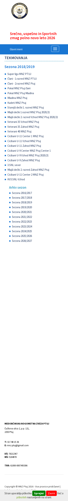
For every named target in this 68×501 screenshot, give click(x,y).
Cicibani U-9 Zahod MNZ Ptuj (23, 160)
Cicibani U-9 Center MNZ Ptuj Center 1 (29, 150)
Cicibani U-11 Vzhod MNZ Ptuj (24, 141)
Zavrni (51, 493)
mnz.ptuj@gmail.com (18, 445)
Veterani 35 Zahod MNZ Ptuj (23, 126)
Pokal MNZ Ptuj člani (18, 88)
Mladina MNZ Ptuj (17, 98)
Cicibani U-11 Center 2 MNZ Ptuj (25, 174)
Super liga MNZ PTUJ (19, 74)
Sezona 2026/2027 (22, 241)
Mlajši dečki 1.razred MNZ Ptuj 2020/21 (28, 112)
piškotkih (22, 497)
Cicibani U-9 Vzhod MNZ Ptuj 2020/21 (28, 155)
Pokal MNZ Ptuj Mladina (20, 93)
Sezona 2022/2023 (22, 221)
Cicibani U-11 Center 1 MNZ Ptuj (25, 136)
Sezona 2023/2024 (22, 226)
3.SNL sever (14, 165)
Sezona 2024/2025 (22, 231)
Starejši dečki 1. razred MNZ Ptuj (25, 107)
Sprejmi (39, 493)
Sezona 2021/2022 (22, 217)
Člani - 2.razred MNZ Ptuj (21, 83)
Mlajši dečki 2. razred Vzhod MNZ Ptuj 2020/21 (32, 117)
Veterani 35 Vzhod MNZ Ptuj (23, 122)
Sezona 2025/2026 (22, 236)
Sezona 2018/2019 (20, 66)
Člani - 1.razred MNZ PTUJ (22, 78)
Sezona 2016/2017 (22, 193)
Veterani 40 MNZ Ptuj (19, 131)
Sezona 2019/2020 (22, 207)
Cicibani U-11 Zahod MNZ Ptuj (24, 145)
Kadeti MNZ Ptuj (16, 102)
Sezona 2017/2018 (22, 197)
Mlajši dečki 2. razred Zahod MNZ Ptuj (28, 169)
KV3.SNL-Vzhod (16, 179)
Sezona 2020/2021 (22, 212)
